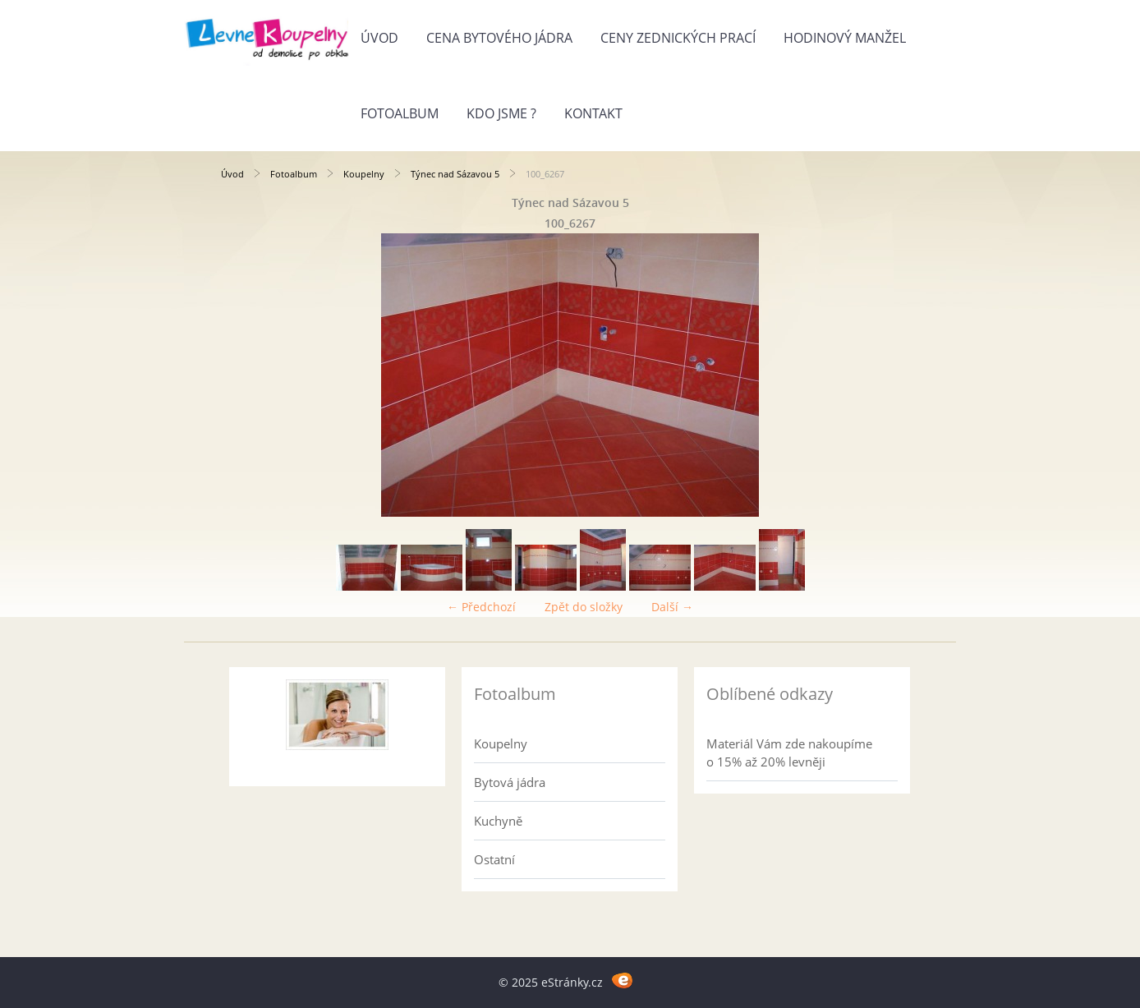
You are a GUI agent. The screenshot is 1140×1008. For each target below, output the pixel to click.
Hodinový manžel (845, 38)
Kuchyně (498, 820)
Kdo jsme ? (501, 113)
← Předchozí (481, 606)
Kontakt (593, 113)
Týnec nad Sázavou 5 (455, 174)
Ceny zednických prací (678, 38)
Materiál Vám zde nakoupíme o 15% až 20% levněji (789, 752)
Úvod (379, 38)
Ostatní (494, 859)
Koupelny (363, 174)
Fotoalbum (400, 113)
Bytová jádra (509, 782)
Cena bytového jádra (499, 38)
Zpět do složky (584, 606)
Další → (672, 606)
